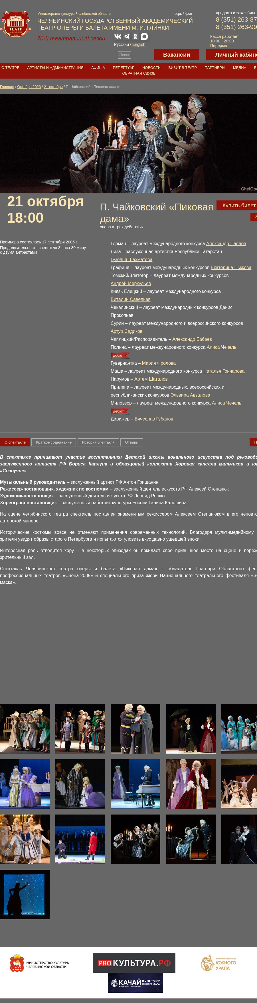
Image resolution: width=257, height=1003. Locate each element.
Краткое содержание (54, 442)
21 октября (53, 87)
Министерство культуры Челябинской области (74, 14)
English (138, 44)
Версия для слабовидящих (142, 54)
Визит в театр (182, 67)
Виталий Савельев (131, 299)
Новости (151, 67)
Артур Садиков (126, 331)
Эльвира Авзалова (190, 395)
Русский (121, 44)
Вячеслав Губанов (154, 419)
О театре (10, 67)
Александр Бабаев (192, 339)
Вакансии (176, 55)
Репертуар (124, 67)
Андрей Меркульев (131, 283)
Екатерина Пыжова (231, 267)
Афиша (98, 67)
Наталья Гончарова (224, 371)
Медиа (239, 67)
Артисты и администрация (55, 67)
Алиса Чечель (221, 347)
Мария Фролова (159, 363)
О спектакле (15, 442)
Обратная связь (139, 73)
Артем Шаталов (151, 379)
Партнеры (215, 67)
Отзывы (132, 442)
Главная (7, 87)
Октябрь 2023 (29, 87)
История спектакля (98, 442)
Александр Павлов (226, 243)
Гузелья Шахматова (131, 259)
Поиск (125, 55)
